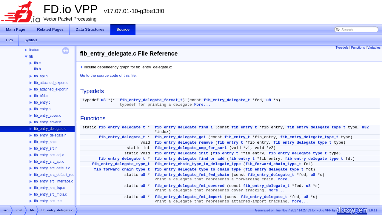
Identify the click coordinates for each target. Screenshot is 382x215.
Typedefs (342, 47)
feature (34, 50)
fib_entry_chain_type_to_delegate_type (198, 164)
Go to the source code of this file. (108, 75)
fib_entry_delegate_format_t (151, 100)
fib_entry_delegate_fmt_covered (189, 186)
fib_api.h (40, 76)
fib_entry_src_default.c (52, 168)
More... (202, 104)
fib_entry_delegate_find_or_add (189, 158)
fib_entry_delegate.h (50, 135)
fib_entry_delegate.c (50, 129)
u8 (103, 100)
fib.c (37, 63)
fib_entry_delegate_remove (184, 142)
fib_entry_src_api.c (49, 161)
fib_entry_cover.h (47, 122)
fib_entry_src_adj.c (49, 155)
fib (31, 56)
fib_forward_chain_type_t (273, 164)
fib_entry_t (244, 127)
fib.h (37, 69)
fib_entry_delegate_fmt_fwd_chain (192, 175)
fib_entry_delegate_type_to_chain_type (198, 169)
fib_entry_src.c (45, 142)
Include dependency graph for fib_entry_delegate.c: (126, 67)
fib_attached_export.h (51, 89)
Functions (358, 47)
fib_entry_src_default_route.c (57, 175)
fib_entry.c (42, 102)
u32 (365, 127)
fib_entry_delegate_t (227, 100)
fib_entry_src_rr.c (47, 201)
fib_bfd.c (40, 96)
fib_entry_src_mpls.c (50, 194)
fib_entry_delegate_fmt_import (188, 197)
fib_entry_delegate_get (180, 137)
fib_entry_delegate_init (181, 153)
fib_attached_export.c (51, 83)
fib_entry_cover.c (47, 115)
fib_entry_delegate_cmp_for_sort (191, 148)
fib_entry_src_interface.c (53, 181)
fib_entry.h (42, 109)
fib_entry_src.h (46, 148)
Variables (374, 47)
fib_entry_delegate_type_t (316, 127)
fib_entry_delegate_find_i (184, 127)
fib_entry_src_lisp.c (49, 188)
